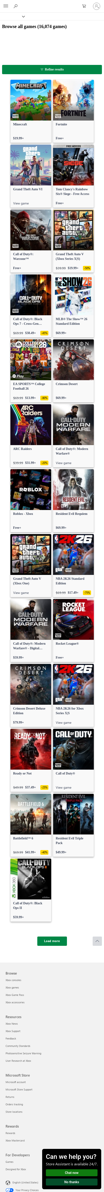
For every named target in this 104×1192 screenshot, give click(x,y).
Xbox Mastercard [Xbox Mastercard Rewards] (15, 1140)
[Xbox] (12, 16)
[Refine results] (52, 69)
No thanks (71, 1182)
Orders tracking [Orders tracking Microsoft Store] (14, 1104)
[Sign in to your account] (96, 6)
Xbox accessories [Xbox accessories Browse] (15, 1002)
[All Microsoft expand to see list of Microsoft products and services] (5, 6)
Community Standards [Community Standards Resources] (18, 1045)
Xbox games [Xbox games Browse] (12, 987)
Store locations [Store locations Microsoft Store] (14, 1111)
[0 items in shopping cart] (85, 6)
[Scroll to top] (97, 941)
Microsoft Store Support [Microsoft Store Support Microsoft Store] (19, 1089)
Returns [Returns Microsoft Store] (10, 1096)
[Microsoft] (51, 3)
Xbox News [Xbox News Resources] (12, 1023)
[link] (30, 111)
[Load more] (52, 941)
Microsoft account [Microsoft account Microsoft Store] (16, 1082)
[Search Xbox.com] (16, 6)
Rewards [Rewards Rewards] (10, 1133)
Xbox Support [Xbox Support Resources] (13, 1031)
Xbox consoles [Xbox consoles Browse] (13, 980)
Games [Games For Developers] (9, 1161)
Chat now (72, 1173)
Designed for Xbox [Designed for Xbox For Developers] (16, 1169)
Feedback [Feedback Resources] (11, 1038)
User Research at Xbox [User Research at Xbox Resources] (18, 1060)
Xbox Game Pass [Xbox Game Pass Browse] (15, 994)
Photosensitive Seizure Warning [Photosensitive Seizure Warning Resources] (23, 1053)
